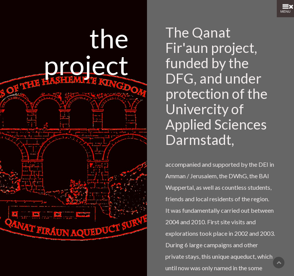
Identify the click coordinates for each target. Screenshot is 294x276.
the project (86, 51)
